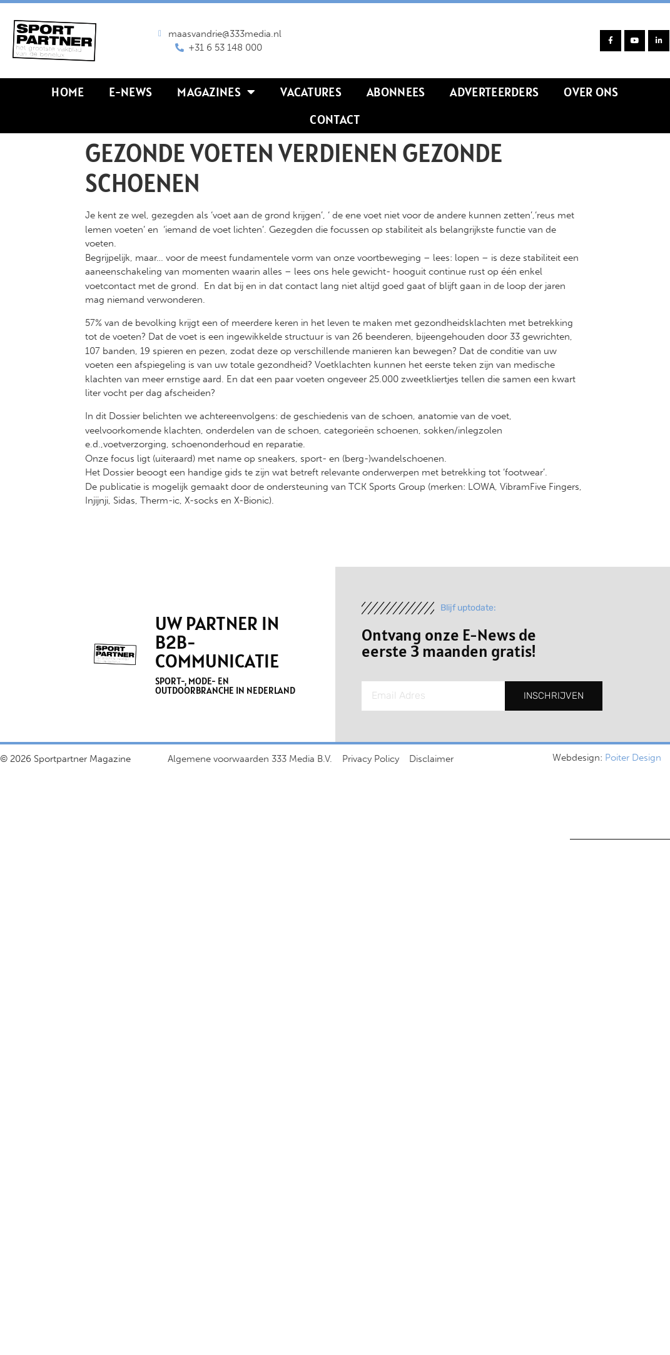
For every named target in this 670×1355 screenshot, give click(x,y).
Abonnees (396, 92)
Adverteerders (494, 92)
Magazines (216, 91)
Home (67, 92)
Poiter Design (633, 757)
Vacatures (311, 92)
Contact (335, 119)
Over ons (591, 92)
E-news (130, 92)
